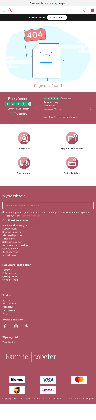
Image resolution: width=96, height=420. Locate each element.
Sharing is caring (12, 232)
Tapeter (7, 269)
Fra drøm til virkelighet (15, 225)
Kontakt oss (9, 255)
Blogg (5, 313)
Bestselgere (9, 303)
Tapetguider (9, 342)
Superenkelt (9, 228)
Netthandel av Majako (81, 398)
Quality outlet (10, 276)
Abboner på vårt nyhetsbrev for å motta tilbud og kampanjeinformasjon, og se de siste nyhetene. (47, 214)
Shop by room (10, 279)
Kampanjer (8, 306)
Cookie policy (10, 248)
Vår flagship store (12, 235)
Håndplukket (9, 310)
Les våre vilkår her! (31, 215)
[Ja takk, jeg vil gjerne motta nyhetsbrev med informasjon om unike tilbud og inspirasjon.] (48, 205)
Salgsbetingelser (12, 242)
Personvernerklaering (15, 245)
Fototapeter (9, 273)
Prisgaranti (8, 238)
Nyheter (7, 300)
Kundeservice (10, 252)
